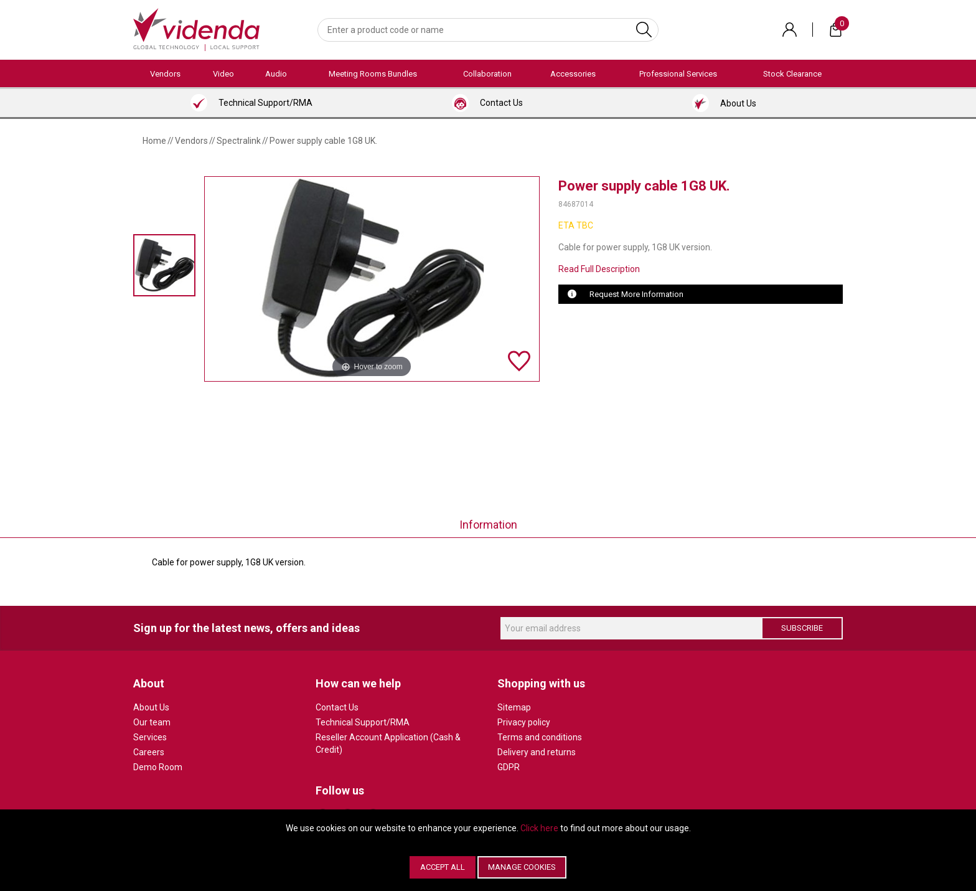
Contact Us (337, 707)
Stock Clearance (792, 73)
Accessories (573, 73)
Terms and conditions (539, 737)
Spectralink (239, 141)
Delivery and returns (536, 752)
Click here (539, 828)
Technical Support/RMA (363, 722)
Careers (148, 752)
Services (150, 737)
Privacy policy (523, 722)
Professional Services (678, 73)
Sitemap (514, 707)
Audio (276, 73)
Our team (152, 722)
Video (223, 73)
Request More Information (636, 294)
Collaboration (487, 73)
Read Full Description (599, 269)
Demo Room (157, 767)
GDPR (508, 767)
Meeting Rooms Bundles (373, 73)
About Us (151, 707)
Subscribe (802, 628)
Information (488, 524)
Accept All (442, 867)
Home (154, 141)
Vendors (165, 73)
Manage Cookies (522, 867)
